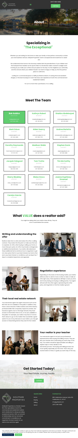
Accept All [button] (18, 434)
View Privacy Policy (8, 434)
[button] (30, 4)
